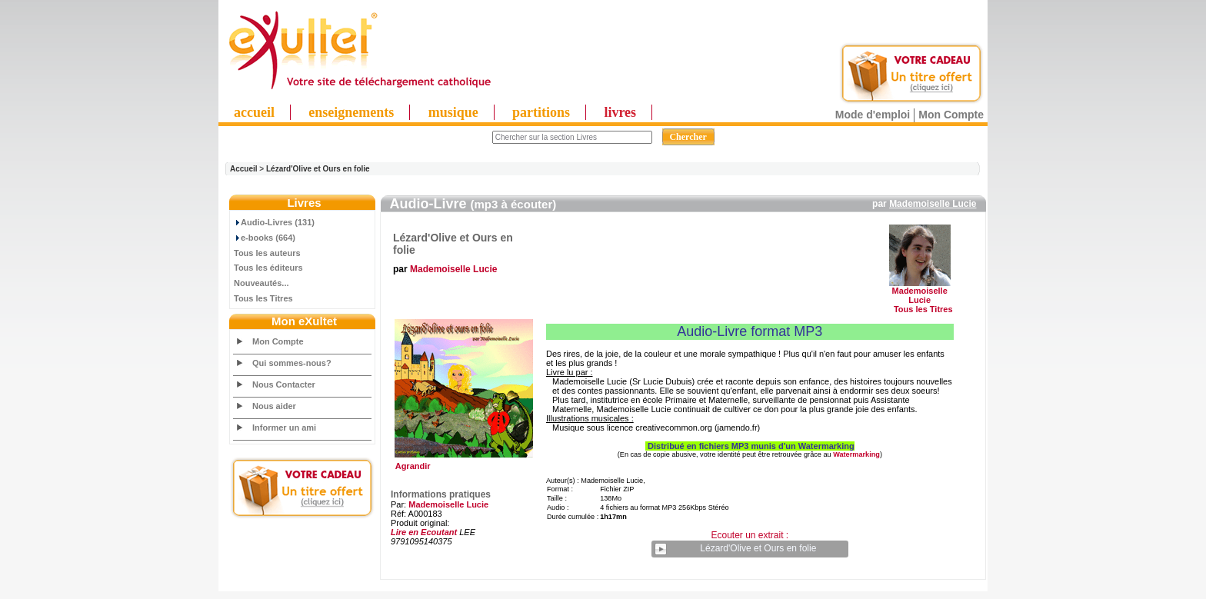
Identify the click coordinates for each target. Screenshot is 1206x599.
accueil (254, 112)
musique (453, 112)
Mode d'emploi (872, 114)
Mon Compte (951, 114)
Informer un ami (284, 427)
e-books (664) (264, 237)
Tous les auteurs (267, 253)
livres (620, 112)
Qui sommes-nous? (291, 363)
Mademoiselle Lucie (932, 203)
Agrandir (462, 462)
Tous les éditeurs (268, 267)
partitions (541, 112)
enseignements (351, 112)
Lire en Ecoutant (424, 532)
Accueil (244, 169)
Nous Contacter (283, 384)
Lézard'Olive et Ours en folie (318, 169)
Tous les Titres (263, 298)
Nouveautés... (261, 283)
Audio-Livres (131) (274, 222)
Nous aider (274, 406)
